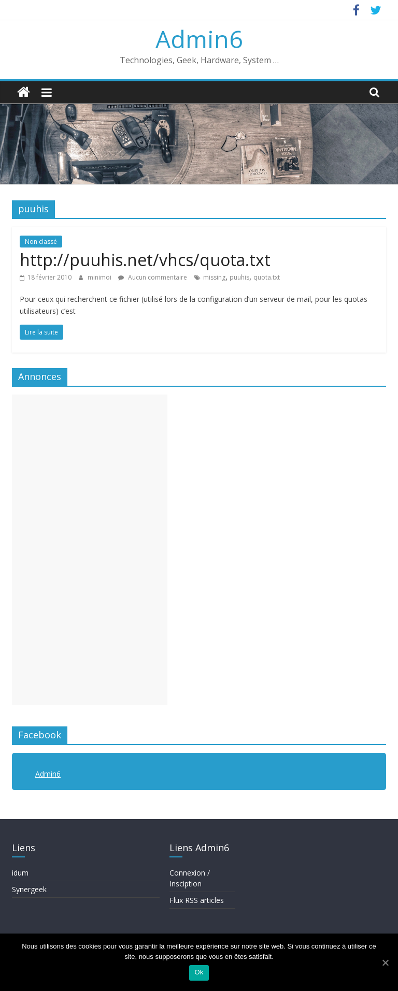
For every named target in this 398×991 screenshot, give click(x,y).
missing (214, 277)
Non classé (41, 241)
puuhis (239, 277)
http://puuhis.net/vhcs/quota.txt (145, 260)
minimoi (100, 277)
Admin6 (199, 39)
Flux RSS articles (196, 900)
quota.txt (266, 277)
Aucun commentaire (152, 277)
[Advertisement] (89, 550)
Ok (198, 972)
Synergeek (29, 889)
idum (20, 873)
